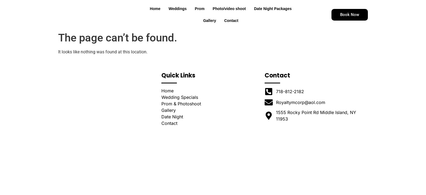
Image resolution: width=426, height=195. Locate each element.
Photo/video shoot (229, 14)
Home (155, 14)
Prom (200, 14)
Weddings (177, 14)
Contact (231, 26)
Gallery (209, 26)
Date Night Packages (273, 14)
